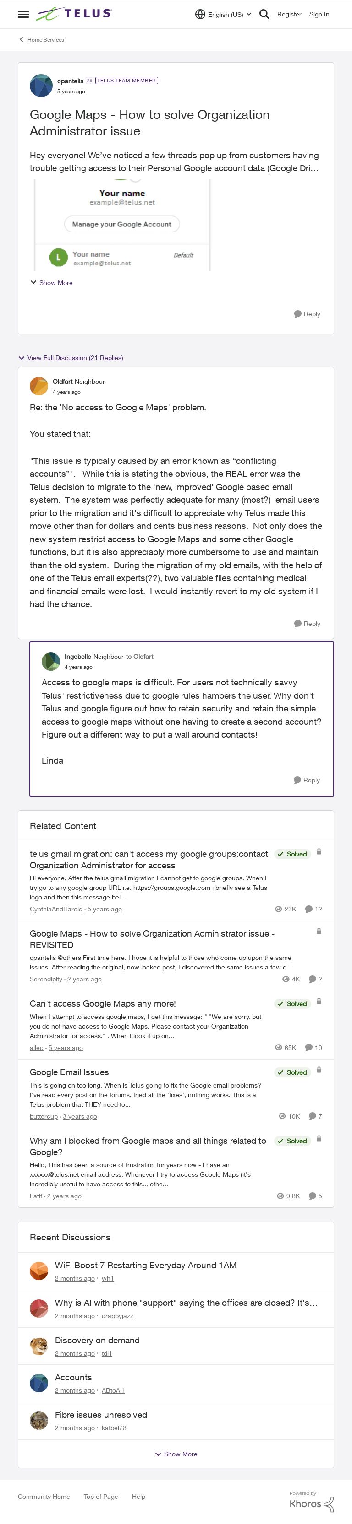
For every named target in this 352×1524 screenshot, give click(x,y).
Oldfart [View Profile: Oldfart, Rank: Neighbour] (62, 381)
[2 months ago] (75, 1278)
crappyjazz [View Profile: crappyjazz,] (117, 1315)
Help (138, 1496)
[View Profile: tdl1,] (39, 1346)
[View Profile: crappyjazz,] (39, 1308)
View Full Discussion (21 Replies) (70, 358)
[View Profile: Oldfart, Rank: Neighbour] (39, 386)
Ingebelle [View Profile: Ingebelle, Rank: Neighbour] (78, 656)
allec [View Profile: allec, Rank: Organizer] (37, 1047)
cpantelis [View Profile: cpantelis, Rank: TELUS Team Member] (70, 81)
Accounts (73, 1377)
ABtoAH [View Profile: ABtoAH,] (113, 1390)
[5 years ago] (103, 909)
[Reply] (307, 314)
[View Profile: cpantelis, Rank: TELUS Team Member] (41, 85)
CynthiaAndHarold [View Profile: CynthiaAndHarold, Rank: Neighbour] (56, 909)
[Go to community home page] (75, 14)
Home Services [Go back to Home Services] (41, 39)
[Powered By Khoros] (312, 1502)
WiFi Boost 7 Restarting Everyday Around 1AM (146, 1265)
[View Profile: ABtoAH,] (39, 1383)
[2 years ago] (83, 979)
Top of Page (101, 1496)
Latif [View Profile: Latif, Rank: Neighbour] (36, 1196)
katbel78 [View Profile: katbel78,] (114, 1428)
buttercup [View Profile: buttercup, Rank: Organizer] (44, 1116)
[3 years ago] (78, 1116)
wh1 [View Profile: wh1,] (108, 1278)
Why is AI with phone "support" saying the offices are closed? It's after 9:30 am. (182, 1303)
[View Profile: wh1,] (39, 1271)
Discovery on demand (97, 1340)
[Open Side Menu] (23, 14)
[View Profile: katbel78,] (39, 1420)
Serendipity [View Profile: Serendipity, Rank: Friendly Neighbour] (46, 979)
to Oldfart (139, 656)
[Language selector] (223, 14)
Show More (51, 282)
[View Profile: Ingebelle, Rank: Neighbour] (51, 661)
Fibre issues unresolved (101, 1415)
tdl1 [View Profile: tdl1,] (107, 1353)
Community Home (44, 1496)
